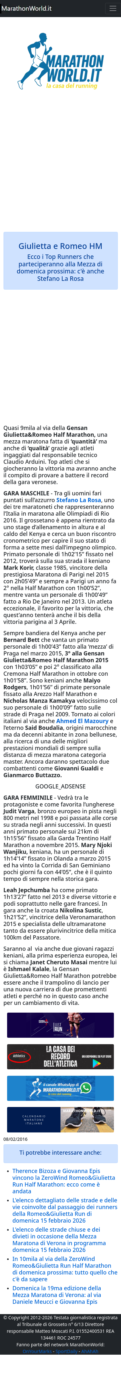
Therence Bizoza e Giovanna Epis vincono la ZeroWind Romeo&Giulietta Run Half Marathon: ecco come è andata (64, 1181)
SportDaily (66, 1351)
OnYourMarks (37, 1351)
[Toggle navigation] (113, 8)
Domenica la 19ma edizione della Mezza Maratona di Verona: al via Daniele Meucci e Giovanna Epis (57, 1294)
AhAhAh (89, 1351)
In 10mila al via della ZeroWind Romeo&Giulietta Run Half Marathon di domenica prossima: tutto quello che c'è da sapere (65, 1269)
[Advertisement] (60, 165)
